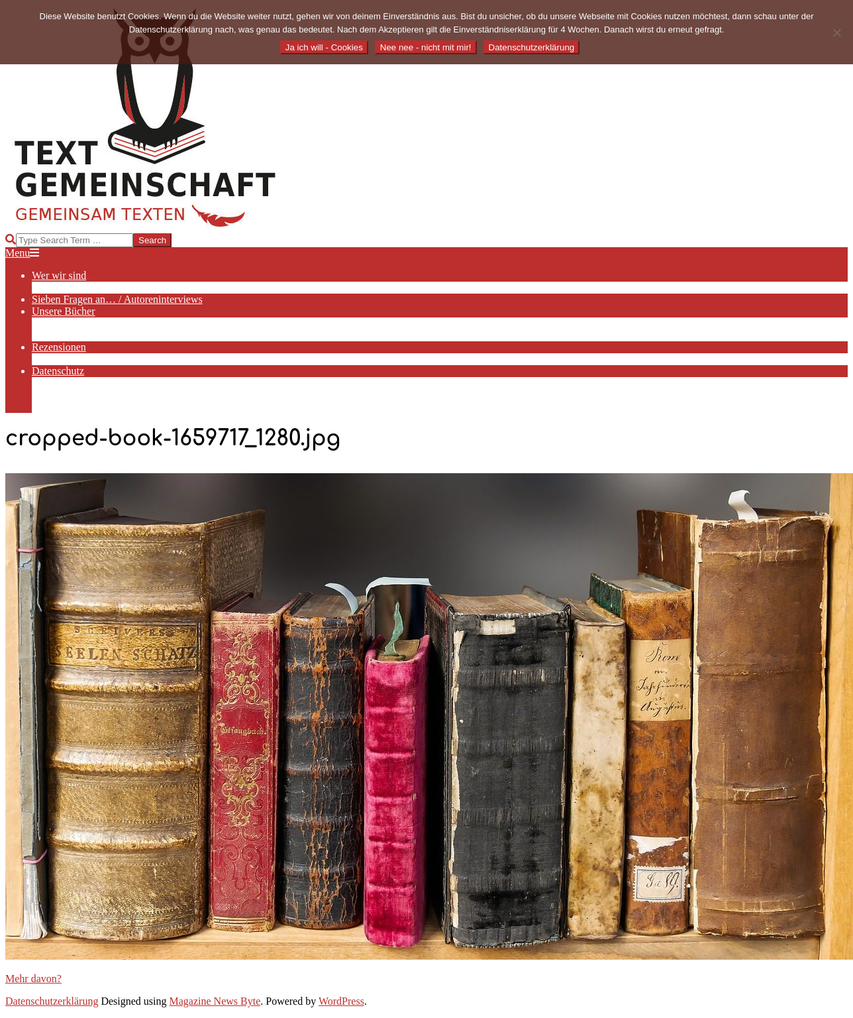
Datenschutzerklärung (51, 1001)
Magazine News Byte (215, 1001)
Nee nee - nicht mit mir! (426, 47)
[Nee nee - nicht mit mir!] (836, 32)
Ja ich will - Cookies (324, 47)
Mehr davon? (33, 978)
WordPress (341, 1001)
